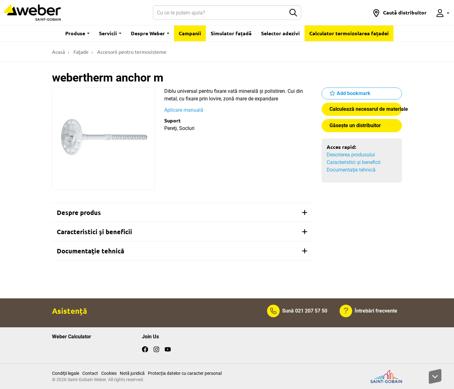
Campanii (190, 33)
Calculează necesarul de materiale (365, 109)
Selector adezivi (280, 33)
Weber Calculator (71, 337)
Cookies (109, 373)
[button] (399, 12)
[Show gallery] (103, 139)
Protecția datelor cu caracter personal (185, 373)
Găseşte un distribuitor (355, 125)
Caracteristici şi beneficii (354, 162)
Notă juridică (132, 373)
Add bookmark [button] (353, 93)
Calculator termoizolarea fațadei (349, 33)
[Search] (219, 13)
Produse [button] (77, 33)
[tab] (182, 212)
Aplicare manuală (183, 110)
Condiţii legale (65, 373)
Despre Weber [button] (150, 33)
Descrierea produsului (351, 155)
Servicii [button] (110, 33)
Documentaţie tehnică (351, 170)
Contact (90, 373)
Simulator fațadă (231, 33)
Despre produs (182, 212)
